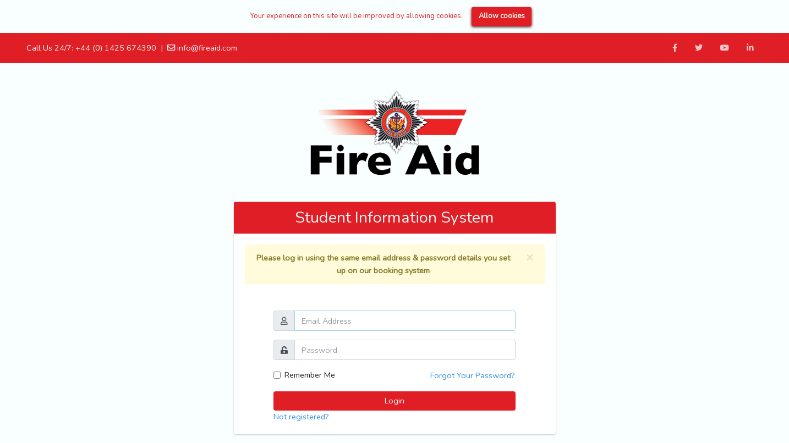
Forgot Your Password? (472, 375)
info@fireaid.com (202, 47)
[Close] (529, 257)
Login (394, 400)
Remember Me (309, 374)
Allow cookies (502, 16)
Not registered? (301, 416)
